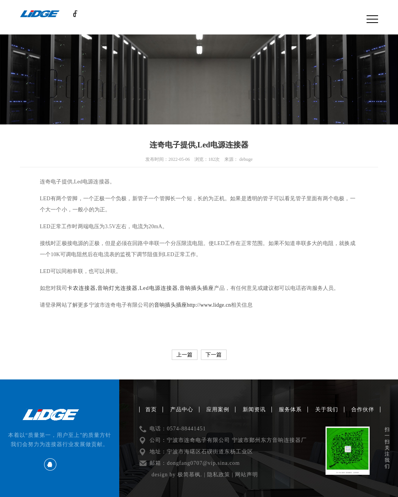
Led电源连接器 (159, 288)
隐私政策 (218, 474)
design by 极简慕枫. (176, 474)
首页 (151, 409)
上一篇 (184, 355)
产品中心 (181, 409)
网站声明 (246, 474)
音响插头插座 (196, 288)
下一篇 (214, 355)
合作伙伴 (362, 409)
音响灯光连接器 (117, 288)
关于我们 (326, 409)
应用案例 (217, 409)
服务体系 (290, 409)
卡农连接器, (82, 288)
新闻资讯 (254, 409)
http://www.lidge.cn (209, 305)
